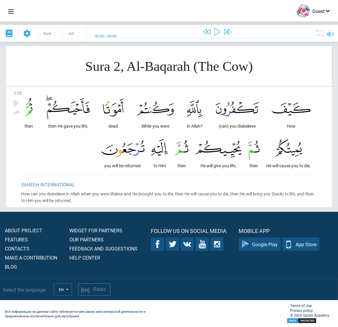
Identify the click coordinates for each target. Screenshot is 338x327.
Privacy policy (301, 310)
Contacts (17, 248)
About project (23, 230)
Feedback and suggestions (103, 248)
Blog (11, 266)
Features (16, 239)
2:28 (18, 93)
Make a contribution (31, 257)
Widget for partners (95, 230)
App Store (300, 244)
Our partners (86, 239)
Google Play (260, 244)
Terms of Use (301, 305)
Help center (84, 257)
